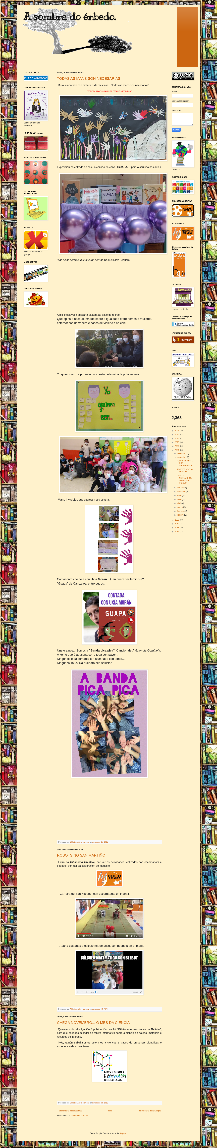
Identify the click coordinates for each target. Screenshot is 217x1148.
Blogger (122, 1133)
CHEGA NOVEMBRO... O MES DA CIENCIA (93, 1023)
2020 (177, 520)
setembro (181, 492)
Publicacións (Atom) (80, 1115)
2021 (177, 450)
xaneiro (180, 515)
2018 (177, 527)
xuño (179, 495)
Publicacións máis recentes (70, 1111)
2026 (177, 431)
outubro (180, 488)
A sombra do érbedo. (70, 16)
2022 (177, 446)
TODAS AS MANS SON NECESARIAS (88, 78)
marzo (180, 507)
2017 (177, 531)
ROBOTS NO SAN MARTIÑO (81, 855)
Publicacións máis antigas (149, 1111)
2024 (177, 438)
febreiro (180, 511)
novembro (182, 457)
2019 (177, 524)
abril (179, 503)
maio (179, 499)
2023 (177, 442)
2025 (177, 434)
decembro (182, 453)
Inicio (110, 1111)
